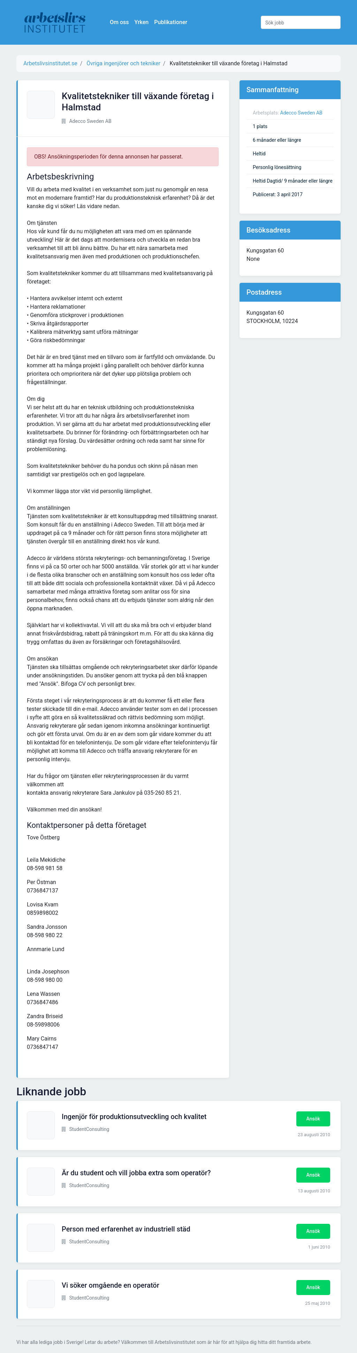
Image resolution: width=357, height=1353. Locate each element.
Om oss (119, 22)
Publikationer (170, 22)
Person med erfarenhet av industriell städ (126, 1229)
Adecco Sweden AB (301, 113)
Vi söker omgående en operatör (110, 1285)
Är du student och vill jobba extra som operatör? (136, 1173)
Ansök (313, 1119)
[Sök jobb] (301, 22)
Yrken (141, 22)
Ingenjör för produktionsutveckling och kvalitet (134, 1116)
